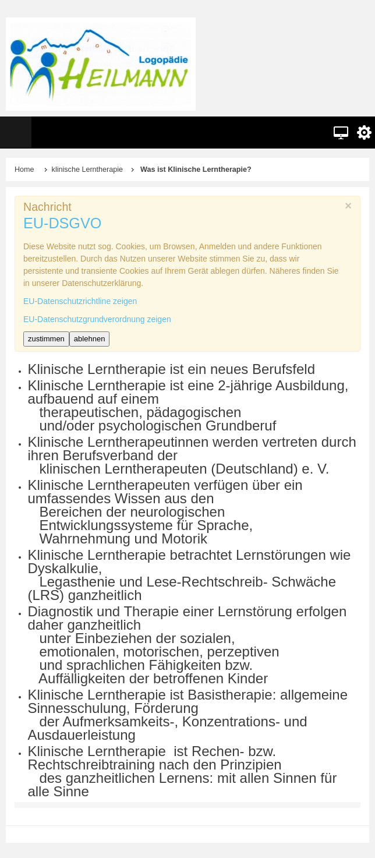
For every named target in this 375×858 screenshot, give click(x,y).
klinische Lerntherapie (87, 169)
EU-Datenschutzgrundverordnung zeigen (97, 319)
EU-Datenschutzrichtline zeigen (80, 301)
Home (24, 169)
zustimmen (46, 338)
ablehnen (89, 338)
